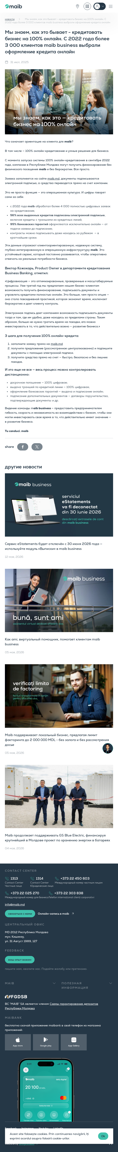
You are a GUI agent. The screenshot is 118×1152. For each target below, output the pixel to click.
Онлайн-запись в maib (53, 913)
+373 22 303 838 (68, 893)
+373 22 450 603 (75, 878)
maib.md (53, 178)
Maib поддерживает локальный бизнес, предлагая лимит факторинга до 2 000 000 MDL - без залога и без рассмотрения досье (57, 740)
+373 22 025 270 (25, 893)
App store (18, 1045)
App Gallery (74, 1045)
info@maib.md (15, 904)
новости (10, 19)
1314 (39, 878)
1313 (14, 878)
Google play (46, 1045)
